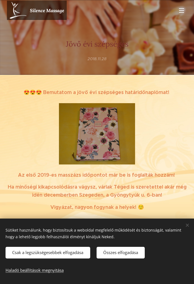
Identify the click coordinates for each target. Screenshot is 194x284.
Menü (181, 10)
